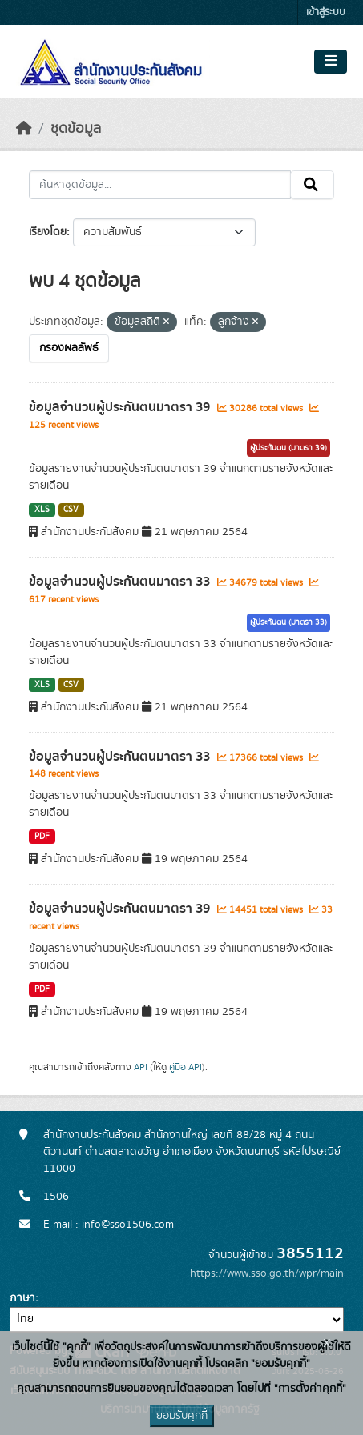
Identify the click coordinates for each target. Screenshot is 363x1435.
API (140, 1067)
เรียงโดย (48, 232)
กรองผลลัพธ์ (69, 348)
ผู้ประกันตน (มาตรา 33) (288, 622)
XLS (42, 509)
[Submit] (312, 184)
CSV (71, 509)
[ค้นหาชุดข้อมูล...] (160, 184)
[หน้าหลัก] (24, 128)
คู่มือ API (185, 1067)
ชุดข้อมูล (75, 128)
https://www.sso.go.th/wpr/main (267, 1273)
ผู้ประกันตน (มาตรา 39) (288, 448)
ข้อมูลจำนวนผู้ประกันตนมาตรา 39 (121, 407)
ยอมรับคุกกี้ (182, 1416)
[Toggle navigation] (330, 62)
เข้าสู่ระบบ (325, 12)
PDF (42, 836)
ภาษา (22, 1298)
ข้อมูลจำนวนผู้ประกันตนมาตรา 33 (121, 581)
